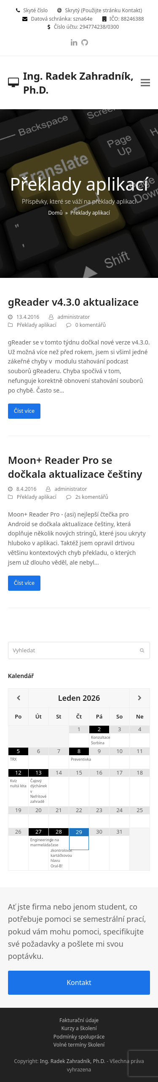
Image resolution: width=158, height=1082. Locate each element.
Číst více (24, 410)
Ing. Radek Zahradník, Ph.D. (71, 83)
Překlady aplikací (36, 324)
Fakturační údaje (79, 1020)
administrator (73, 316)
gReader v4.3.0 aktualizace (73, 302)
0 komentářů (90, 324)
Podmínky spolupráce (79, 1036)
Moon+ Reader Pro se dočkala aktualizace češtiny (75, 467)
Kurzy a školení (78, 1028)
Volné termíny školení (79, 1044)
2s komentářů (91, 497)
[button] (145, 82)
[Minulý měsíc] (18, 698)
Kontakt (79, 982)
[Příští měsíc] (140, 698)
